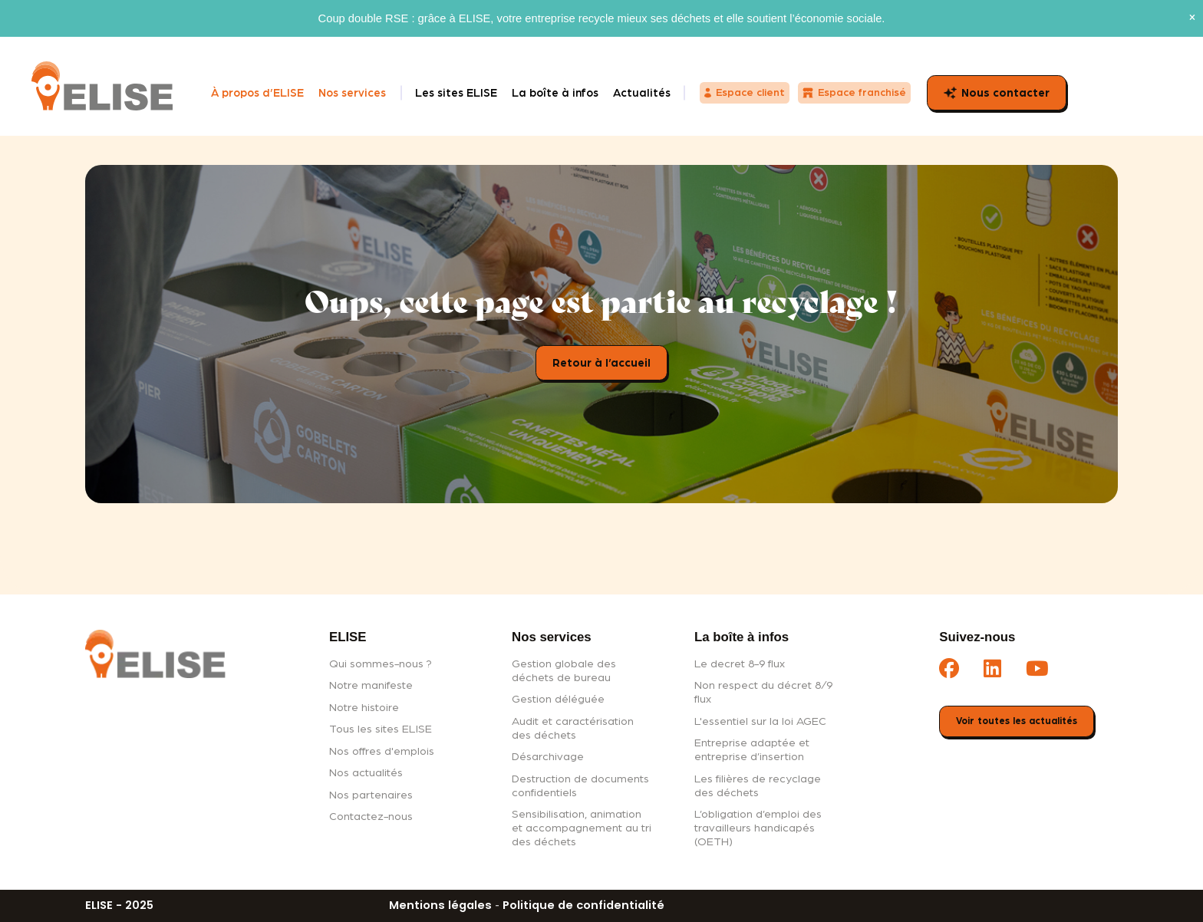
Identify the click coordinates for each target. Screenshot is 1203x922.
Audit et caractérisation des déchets (573, 728)
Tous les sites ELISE (380, 729)
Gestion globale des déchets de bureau (564, 670)
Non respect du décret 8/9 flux (763, 692)
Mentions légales (440, 905)
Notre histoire (364, 707)
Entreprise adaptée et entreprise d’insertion (751, 749)
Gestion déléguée (558, 699)
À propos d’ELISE (257, 93)
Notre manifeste (371, 685)
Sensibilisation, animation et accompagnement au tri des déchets (581, 828)
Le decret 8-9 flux (739, 664)
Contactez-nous (371, 816)
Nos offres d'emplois (381, 751)
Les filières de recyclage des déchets (757, 786)
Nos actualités (366, 773)
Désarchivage (548, 756)
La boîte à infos (555, 93)
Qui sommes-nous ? (380, 664)
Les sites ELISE (456, 93)
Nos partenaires (371, 795)
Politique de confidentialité (583, 905)
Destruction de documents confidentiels (580, 786)
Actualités (642, 93)
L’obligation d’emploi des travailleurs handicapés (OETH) (758, 828)
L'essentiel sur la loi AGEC (760, 721)
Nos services (352, 93)
